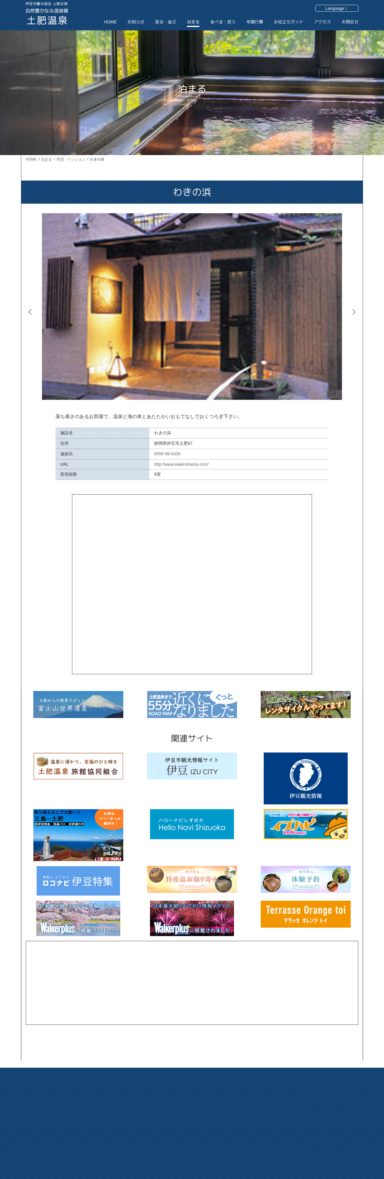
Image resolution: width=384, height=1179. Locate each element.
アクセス (315, 1098)
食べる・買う (269, 1128)
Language (336, 8)
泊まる (264, 1117)
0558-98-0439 (167, 453)
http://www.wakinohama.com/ (181, 464)
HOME (264, 1087)
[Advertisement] (192, 983)
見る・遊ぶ (268, 1107)
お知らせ (266, 1097)
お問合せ (315, 1108)
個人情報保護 (319, 1129)
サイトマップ (319, 1118)
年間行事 (266, 1138)
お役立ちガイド (321, 1087)
